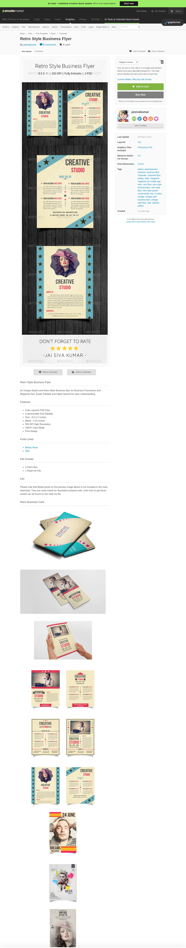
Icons (76, 27)
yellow (140, 206)
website (155, 203)
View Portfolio (140, 125)
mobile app (156, 181)
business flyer (153, 172)
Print (23, 27)
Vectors (55, 27)
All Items (5, 27)
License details (124, 79)
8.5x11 (141, 164)
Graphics (70, 19)
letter (147, 178)
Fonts (83, 27)
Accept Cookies (119, 941)
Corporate (63, 34)
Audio (58, 19)
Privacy (70, 944)
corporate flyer (153, 175)
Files (30, 34)
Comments (48, 44)
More (114, 27)
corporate (142, 175)
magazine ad (143, 181)
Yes (139, 142)
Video (47, 19)
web (149, 203)
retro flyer (147, 184)
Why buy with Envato (142, 79)
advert (140, 169)
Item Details (27, 51)
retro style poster (150, 190)
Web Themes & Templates (15, 19)
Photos (83, 19)
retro (140, 184)
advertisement (151, 169)
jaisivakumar (29, 44)
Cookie (56, 944)
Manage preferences (161, 941)
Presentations (66, 27)
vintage (141, 197)
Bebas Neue (31, 447)
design (141, 178)
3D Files (95, 19)
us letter (158, 193)
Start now (129, 4)
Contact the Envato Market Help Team (140, 222)
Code (37, 19)
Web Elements (34, 27)
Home (22, 34)
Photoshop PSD (145, 147)
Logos (90, 27)
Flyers (53, 34)
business (142, 172)
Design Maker (101, 27)
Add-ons (46, 27)
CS (139, 156)
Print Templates (42, 34)
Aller (27, 451)
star (152, 193)
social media (143, 193)
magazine (154, 178)
